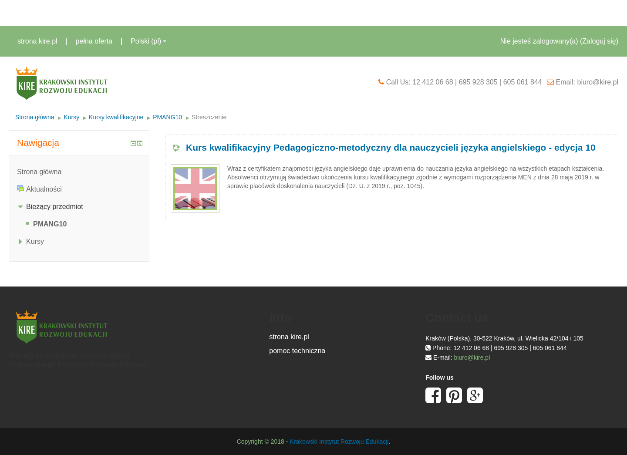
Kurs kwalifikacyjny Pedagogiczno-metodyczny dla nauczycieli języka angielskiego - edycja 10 (391, 147)
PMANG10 (167, 117)
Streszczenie (209, 117)
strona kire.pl (37, 41)
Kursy (71, 117)
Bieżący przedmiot (54, 206)
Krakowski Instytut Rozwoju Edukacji (339, 441)
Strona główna (34, 117)
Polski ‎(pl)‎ (148, 41)
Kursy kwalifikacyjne (116, 117)
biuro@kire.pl (472, 357)
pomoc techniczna (297, 350)
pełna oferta (94, 41)
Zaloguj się (599, 41)
